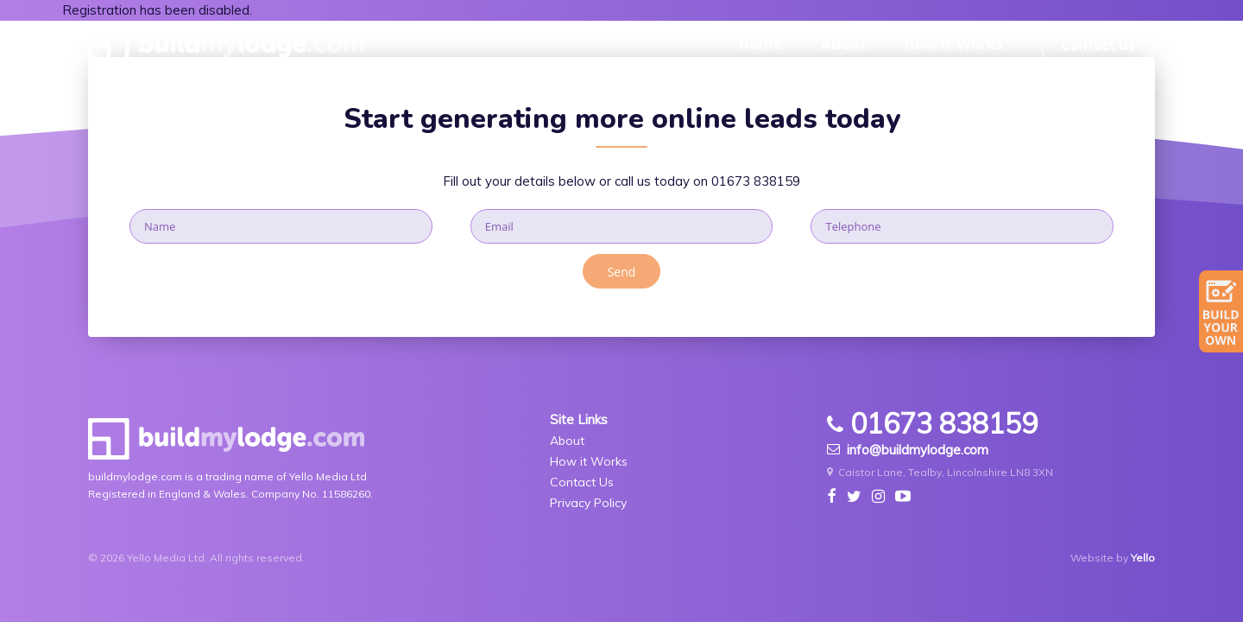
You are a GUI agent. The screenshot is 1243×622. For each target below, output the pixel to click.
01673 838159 (755, 181)
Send (622, 271)
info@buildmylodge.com (907, 449)
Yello (1143, 557)
